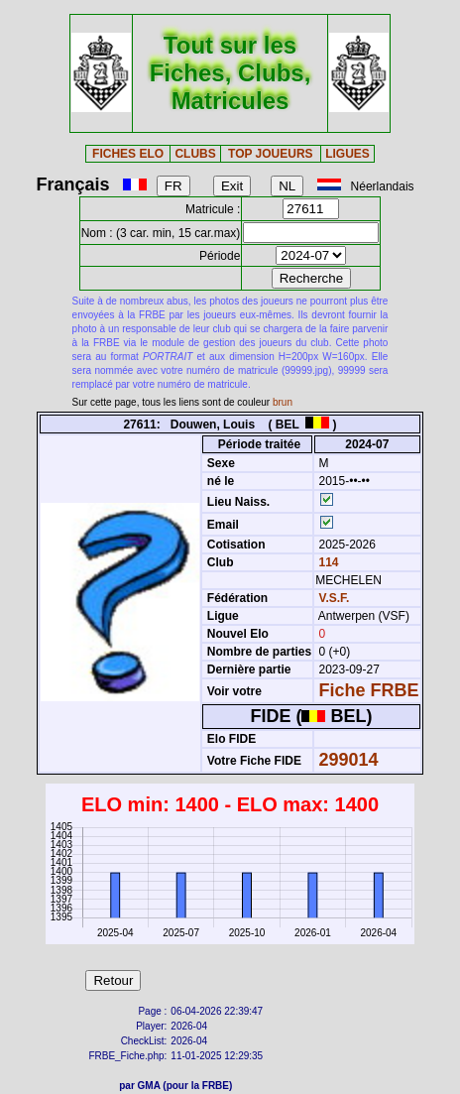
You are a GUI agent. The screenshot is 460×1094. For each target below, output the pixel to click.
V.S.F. (334, 598)
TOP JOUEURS (270, 154)
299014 (349, 760)
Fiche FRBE (369, 690)
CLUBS (194, 154)
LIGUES (347, 154)
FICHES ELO (128, 154)
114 (326, 562)
